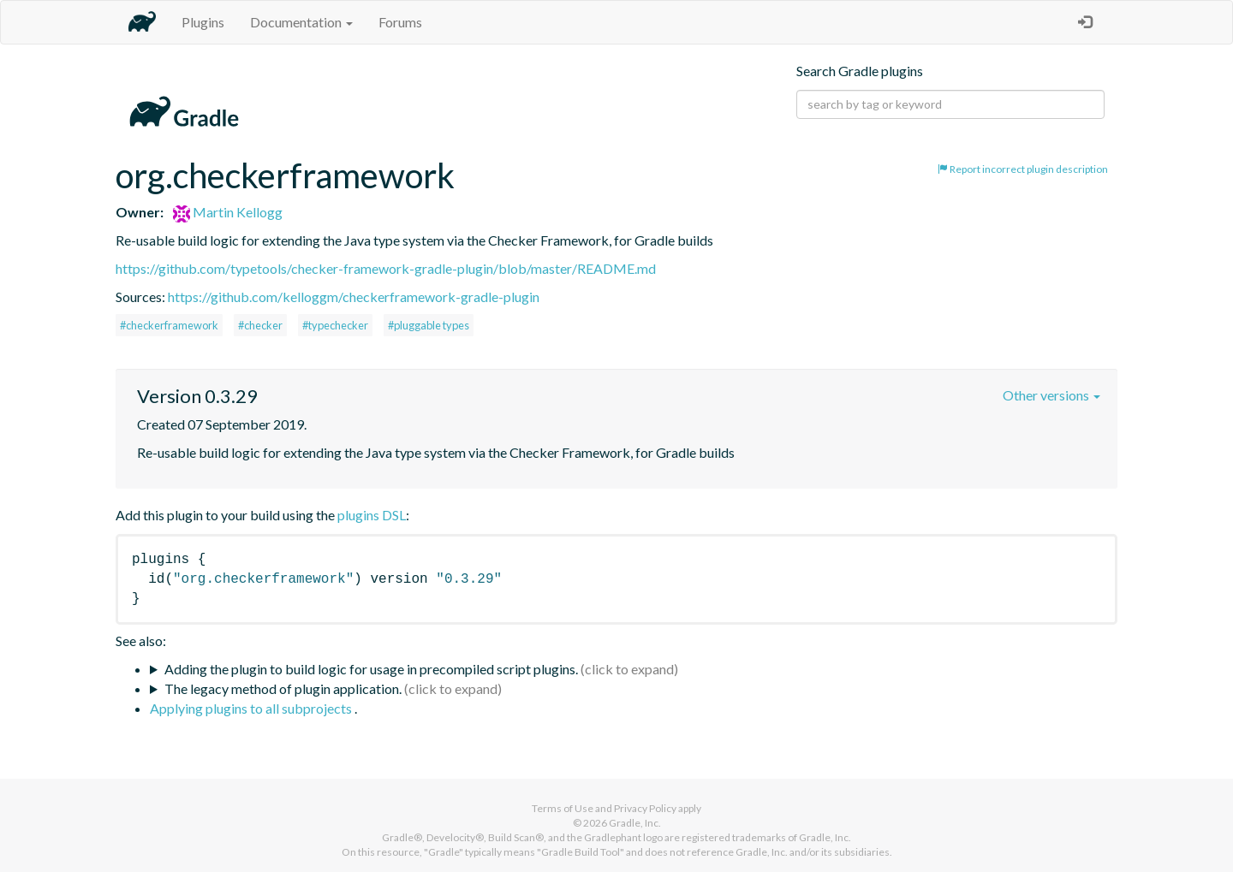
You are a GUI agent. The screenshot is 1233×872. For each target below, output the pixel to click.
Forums (400, 22)
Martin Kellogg (228, 212)
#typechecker (335, 325)
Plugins (203, 22)
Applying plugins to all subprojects (252, 708)
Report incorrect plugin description (1023, 169)
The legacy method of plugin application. (283, 688)
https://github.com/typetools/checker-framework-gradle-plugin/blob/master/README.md (386, 268)
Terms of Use (562, 808)
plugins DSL (371, 515)
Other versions (1051, 395)
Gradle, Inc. (635, 822)
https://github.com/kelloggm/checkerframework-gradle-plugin (353, 296)
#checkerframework (169, 325)
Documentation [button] (301, 22)
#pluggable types (428, 325)
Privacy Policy (645, 808)
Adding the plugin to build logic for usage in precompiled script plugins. (371, 669)
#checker (260, 325)
